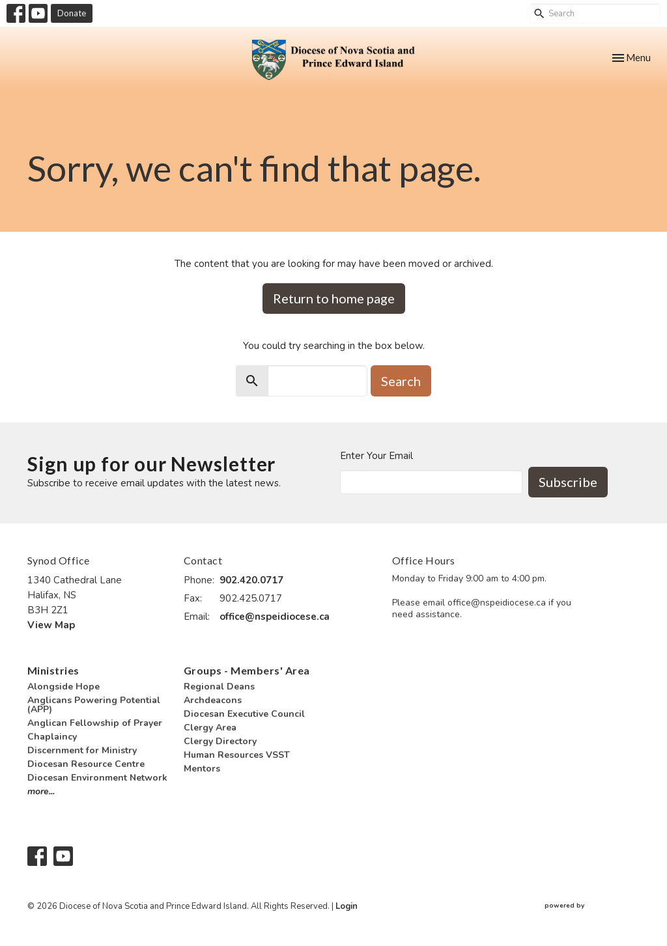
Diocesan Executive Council (244, 714)
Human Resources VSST (237, 755)
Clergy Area (210, 727)
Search (401, 381)
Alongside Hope (63, 686)
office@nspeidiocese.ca (275, 616)
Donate (71, 13)
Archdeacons (213, 700)
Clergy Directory (220, 741)
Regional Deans (219, 686)
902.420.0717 (251, 580)
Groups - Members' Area (247, 670)
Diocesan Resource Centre (86, 764)
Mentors (202, 768)
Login (346, 906)
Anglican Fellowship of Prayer (94, 723)
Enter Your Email (376, 455)
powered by (592, 906)
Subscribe (568, 482)
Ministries (53, 670)
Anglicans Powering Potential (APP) (93, 705)
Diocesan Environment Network (97, 778)
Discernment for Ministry (82, 750)
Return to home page (334, 298)
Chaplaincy (52, 736)
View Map (51, 625)
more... (41, 791)
